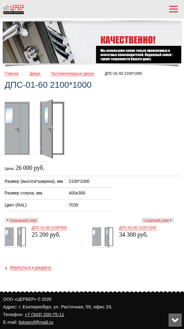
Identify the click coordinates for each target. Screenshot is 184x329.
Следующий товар (156, 220)
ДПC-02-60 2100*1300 (137, 228)
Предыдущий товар (23, 220)
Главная (12, 73)
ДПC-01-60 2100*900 (49, 228)
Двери (35, 73)
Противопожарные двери (73, 73)
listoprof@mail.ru (36, 322)
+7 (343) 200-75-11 (44, 314)
